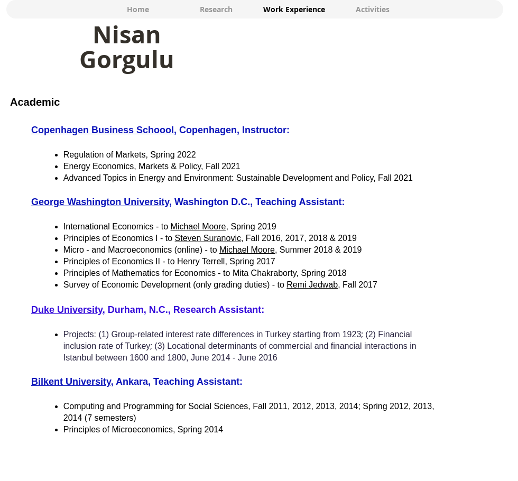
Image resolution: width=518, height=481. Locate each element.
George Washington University (100, 202)
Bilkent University (71, 381)
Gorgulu (126, 59)
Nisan (126, 34)
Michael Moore (198, 226)
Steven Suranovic (208, 238)
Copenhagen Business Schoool (102, 130)
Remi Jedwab (312, 284)
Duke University (67, 309)
